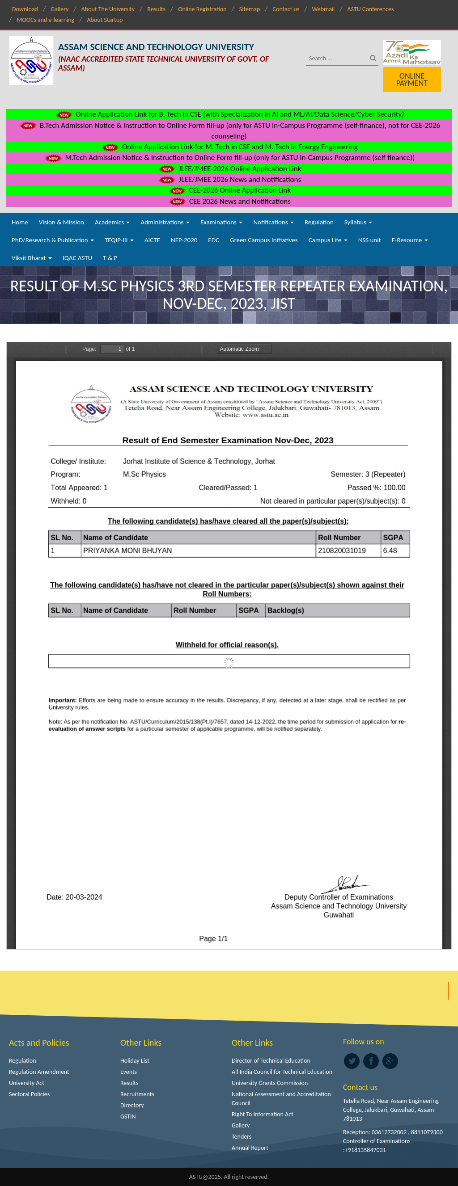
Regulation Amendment (39, 1072)
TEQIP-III (119, 240)
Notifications (273, 222)
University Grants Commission (270, 1083)
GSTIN (128, 1116)
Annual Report (250, 1148)
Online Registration (202, 9)
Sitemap (249, 9)
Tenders (241, 1136)
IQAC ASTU (77, 258)
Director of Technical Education (271, 1060)
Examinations (221, 222)
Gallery (59, 9)
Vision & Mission (61, 222)
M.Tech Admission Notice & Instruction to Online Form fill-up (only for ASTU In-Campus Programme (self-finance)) (229, 157)
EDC (213, 240)
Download (25, 9)
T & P (110, 258)
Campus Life (328, 240)
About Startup (105, 20)
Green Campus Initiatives (264, 240)
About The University (108, 9)
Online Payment (412, 79)
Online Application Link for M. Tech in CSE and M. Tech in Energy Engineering (229, 146)
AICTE (152, 240)
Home (20, 222)
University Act (26, 1083)
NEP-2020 (184, 240)
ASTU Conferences (371, 9)
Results (156, 9)
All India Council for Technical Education (282, 1072)
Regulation (319, 222)
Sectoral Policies (29, 1094)
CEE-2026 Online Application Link (229, 190)
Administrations (164, 222)
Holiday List (134, 1060)
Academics (112, 222)
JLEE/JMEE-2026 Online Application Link (229, 168)
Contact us (286, 9)
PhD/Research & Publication (53, 240)
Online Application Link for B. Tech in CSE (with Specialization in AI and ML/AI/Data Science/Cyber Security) (229, 114)
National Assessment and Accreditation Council (281, 1098)
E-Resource (410, 240)
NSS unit (369, 240)
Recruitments (137, 1094)
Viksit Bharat (32, 258)
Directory (132, 1105)
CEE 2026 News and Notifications (229, 201)
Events (128, 1072)
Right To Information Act (262, 1114)
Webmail (323, 9)
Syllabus (358, 222)
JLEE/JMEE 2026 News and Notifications (229, 179)
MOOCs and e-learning (45, 20)
